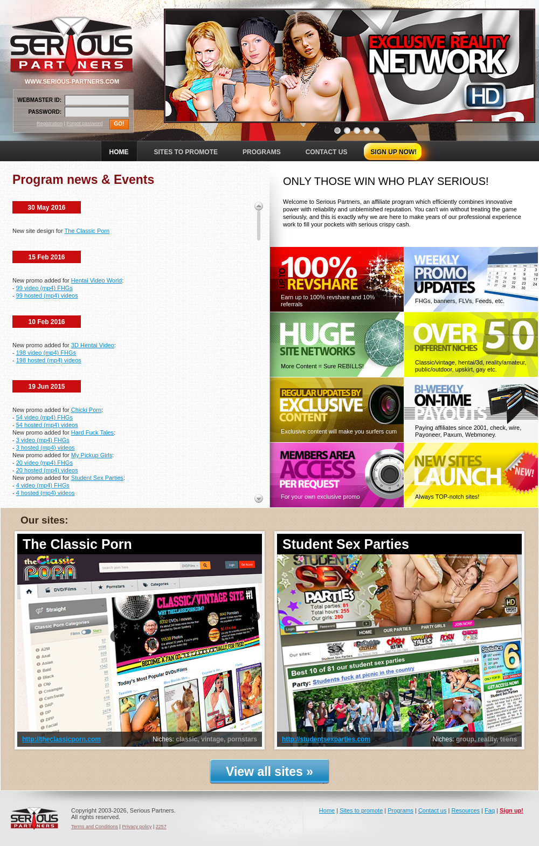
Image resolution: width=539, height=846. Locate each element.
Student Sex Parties (97, 477)
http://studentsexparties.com (326, 739)
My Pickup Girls (91, 455)
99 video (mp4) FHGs (44, 288)
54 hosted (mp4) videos (47, 425)
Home (327, 810)
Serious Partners (34, 818)
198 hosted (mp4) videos (48, 360)
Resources (465, 810)
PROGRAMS (262, 152)
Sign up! (511, 810)
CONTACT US (327, 152)
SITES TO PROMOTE (186, 152)
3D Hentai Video (92, 345)
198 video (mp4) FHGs (46, 352)
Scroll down (259, 498)
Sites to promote (361, 810)
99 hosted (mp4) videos (47, 295)
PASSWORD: (45, 112)
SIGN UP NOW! (394, 152)
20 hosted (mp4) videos (47, 470)
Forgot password (84, 123)
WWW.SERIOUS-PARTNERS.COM (72, 81)
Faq (490, 810)
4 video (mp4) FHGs (43, 485)
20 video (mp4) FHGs (44, 462)
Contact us (432, 810)
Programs (400, 810)
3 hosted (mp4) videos (45, 447)
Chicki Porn (86, 410)
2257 (161, 826)
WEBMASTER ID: (39, 100)
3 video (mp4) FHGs (43, 440)
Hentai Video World (96, 280)
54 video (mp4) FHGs (44, 417)
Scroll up (259, 206)
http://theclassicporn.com (61, 739)
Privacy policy (136, 826)
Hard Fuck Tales (92, 432)
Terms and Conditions (94, 826)
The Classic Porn (86, 231)
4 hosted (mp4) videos (45, 493)
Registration (50, 123)
